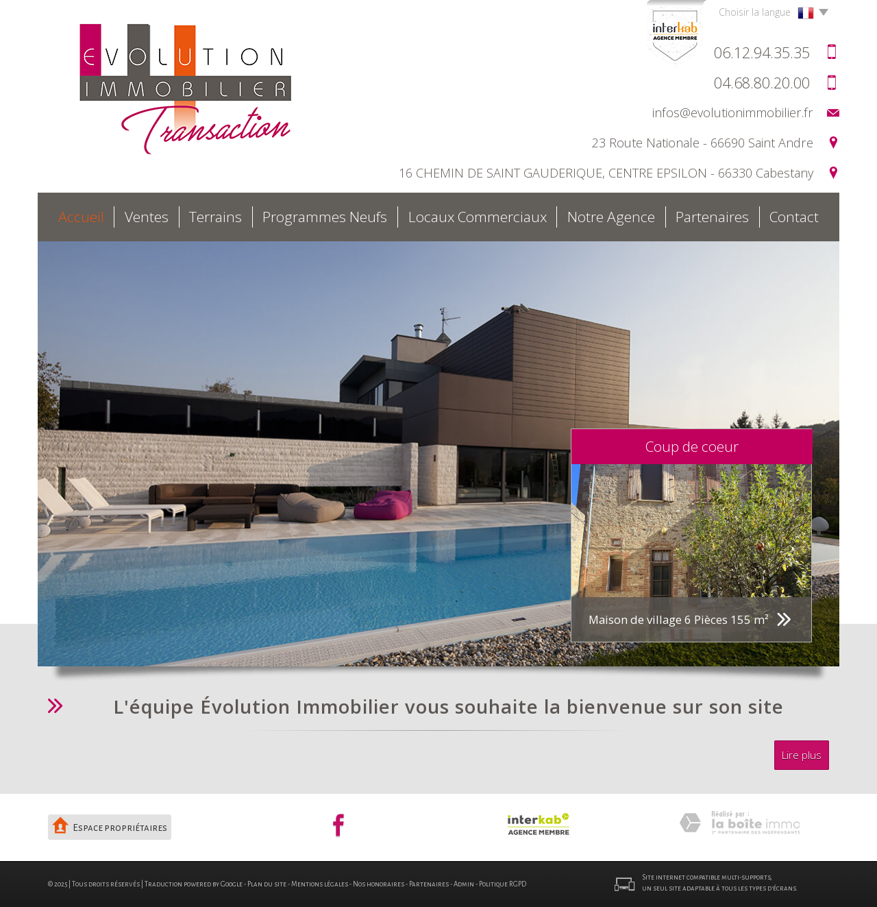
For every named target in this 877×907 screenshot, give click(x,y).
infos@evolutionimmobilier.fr (732, 112)
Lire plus (802, 755)
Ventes (147, 216)
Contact (794, 216)
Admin (464, 884)
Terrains (215, 216)
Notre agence (611, 216)
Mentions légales (319, 884)
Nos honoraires (378, 884)
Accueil (81, 216)
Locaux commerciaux (477, 216)
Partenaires (712, 216)
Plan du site (266, 884)
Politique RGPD (502, 884)
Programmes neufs (324, 216)
